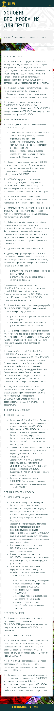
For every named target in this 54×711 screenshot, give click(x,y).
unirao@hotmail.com (29, 291)
